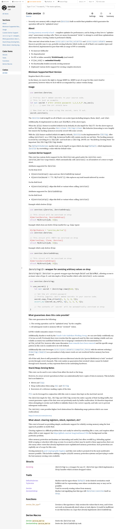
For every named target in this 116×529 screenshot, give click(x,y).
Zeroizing (29, 467)
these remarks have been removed (82, 343)
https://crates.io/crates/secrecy (40, 415)
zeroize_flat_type (32, 505)
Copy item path (43, 13)
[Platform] (49, 1)
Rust (90, 1)
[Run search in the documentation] (70, 6)
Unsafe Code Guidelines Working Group (71, 335)
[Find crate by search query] (107, 1)
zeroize (11, 6)
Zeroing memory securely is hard (41, 32)
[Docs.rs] (5, 1)
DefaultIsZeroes (32, 481)
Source (28, 16)
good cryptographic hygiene (54, 451)
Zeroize (29, 488)
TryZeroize (30, 483)
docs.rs (81, 1)
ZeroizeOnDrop (31, 491)
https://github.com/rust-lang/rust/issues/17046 (71, 433)
